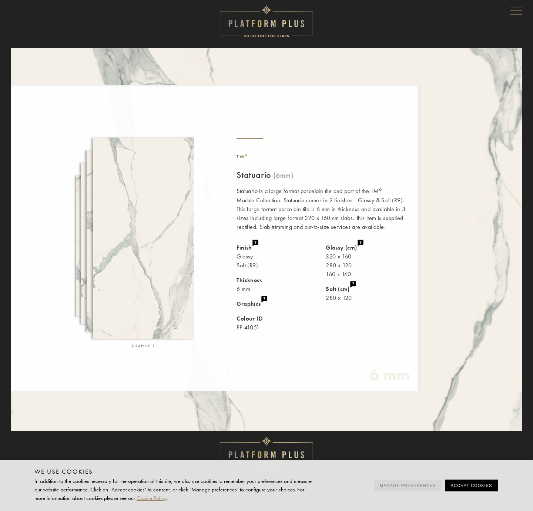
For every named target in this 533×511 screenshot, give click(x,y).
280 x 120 (373, 293)
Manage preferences (408, 485)
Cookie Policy (152, 498)
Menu (516, 10)
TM (242, 156)
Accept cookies (471, 485)
